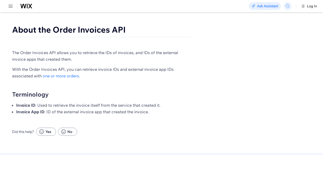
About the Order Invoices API (139, 29)
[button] (102, 47)
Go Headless (109, 6)
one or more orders (162, 84)
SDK (51, 29)
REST (18, 29)
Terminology (101, 102)
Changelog (174, 6)
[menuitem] (35, 24)
